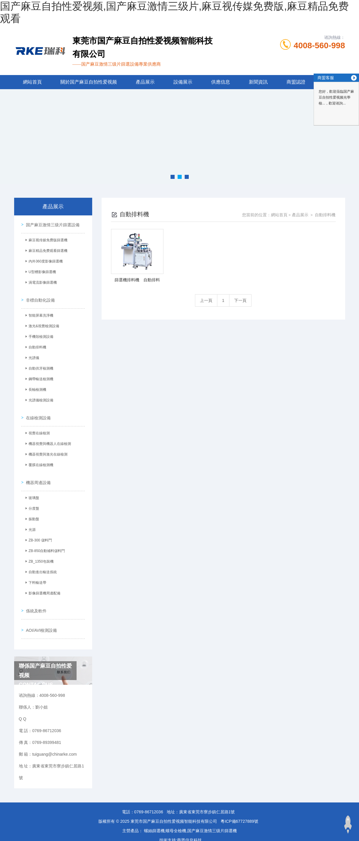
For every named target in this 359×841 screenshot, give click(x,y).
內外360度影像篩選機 (44, 260)
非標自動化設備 (39, 296)
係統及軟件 (35, 599)
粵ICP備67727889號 (239, 805)
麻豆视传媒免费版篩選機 (46, 239)
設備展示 (182, 81)
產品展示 (145, 81)
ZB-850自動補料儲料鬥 (45, 542)
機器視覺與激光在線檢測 (46, 448)
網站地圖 (8, 837)
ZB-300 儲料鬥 (39, 531)
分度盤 (32, 499)
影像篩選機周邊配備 (43, 584)
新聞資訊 (258, 81)
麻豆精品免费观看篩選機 (46, 249)
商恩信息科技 (189, 824)
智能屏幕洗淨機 (39, 312)
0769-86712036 (148, 796)
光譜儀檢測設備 (39, 396)
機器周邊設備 (37, 473)
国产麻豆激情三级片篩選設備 (51, 223)
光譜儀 (32, 354)
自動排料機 (36, 343)
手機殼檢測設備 (39, 333)
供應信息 (220, 81)
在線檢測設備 (37, 411)
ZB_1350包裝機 (39, 552)
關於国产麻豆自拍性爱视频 (88, 81)
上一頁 (206, 300)
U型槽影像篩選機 (41, 271)
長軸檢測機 (36, 386)
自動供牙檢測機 (39, 365)
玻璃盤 (32, 489)
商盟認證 (296, 81)
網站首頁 (32, 81)
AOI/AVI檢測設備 (40, 616)
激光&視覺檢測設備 (42, 322)
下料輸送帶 (36, 573)
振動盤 (32, 510)
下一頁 (240, 300)
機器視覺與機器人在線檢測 (48, 437)
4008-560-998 (319, 45)
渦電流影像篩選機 (41, 281)
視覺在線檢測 (38, 427)
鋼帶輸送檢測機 (39, 375)
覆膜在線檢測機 (39, 458)
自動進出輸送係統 (41, 563)
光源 (30, 520)
